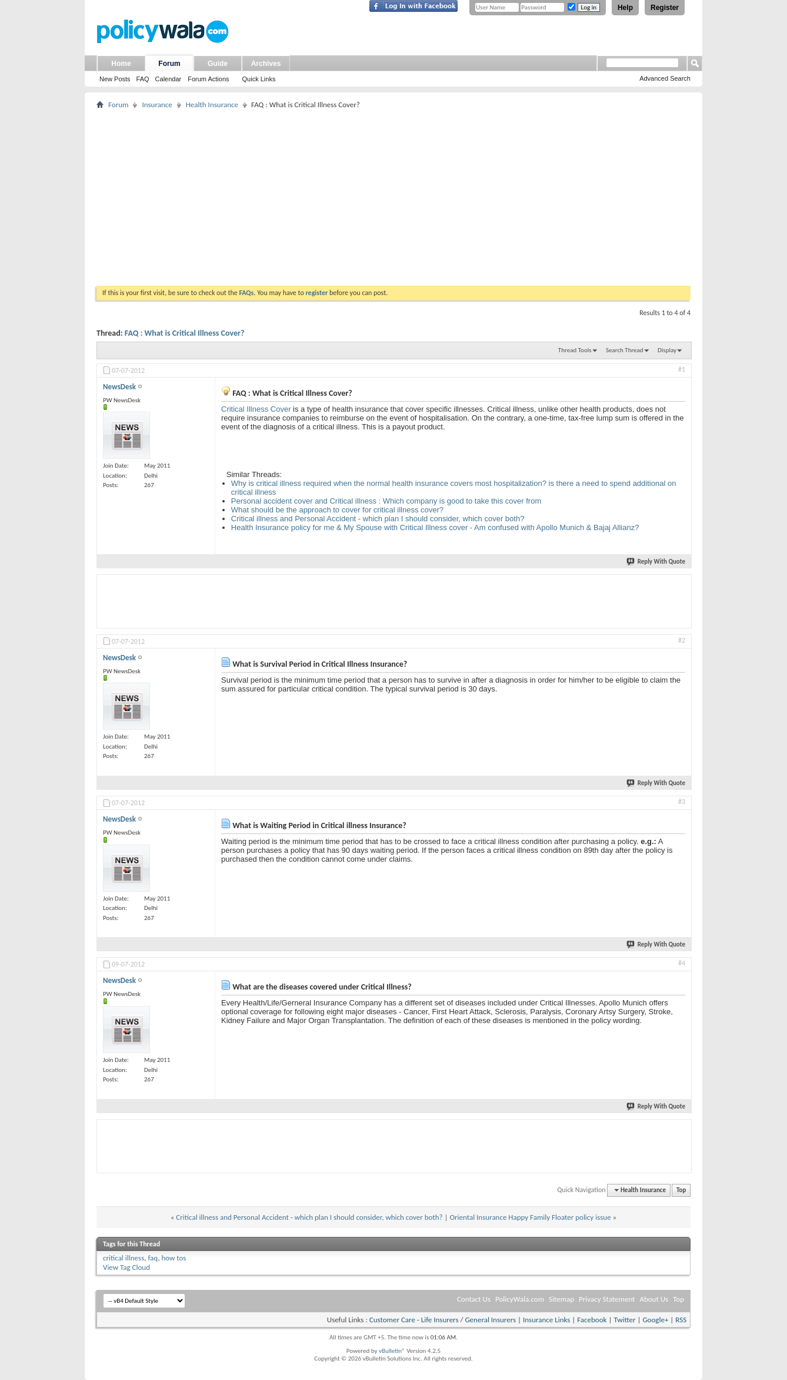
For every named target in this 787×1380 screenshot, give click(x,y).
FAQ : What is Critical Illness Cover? (185, 333)
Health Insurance (212, 104)
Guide (218, 63)
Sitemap (561, 1299)
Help (625, 8)
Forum (169, 63)
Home (121, 63)
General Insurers (490, 1319)
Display (667, 350)
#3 (681, 801)
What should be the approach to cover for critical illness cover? (337, 509)
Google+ (655, 1319)
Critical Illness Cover (256, 409)
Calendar (168, 78)
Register (665, 8)
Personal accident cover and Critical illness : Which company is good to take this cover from (386, 501)
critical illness (123, 1257)
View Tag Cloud (126, 1267)
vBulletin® (392, 1351)
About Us (653, 1299)
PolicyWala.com (519, 1299)
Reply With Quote (656, 561)
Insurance (157, 104)
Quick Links (259, 78)
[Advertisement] (393, 197)
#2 (681, 640)
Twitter (624, 1319)
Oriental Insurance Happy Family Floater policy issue (530, 1217)
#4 (681, 963)
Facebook (591, 1319)
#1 (681, 369)
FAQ (142, 78)
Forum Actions (208, 78)
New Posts (115, 78)
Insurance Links (546, 1319)
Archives (266, 63)
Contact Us (474, 1299)
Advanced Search (665, 78)
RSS (680, 1319)
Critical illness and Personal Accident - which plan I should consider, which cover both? (378, 518)
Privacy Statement (607, 1299)
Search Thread (624, 350)
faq (153, 1257)
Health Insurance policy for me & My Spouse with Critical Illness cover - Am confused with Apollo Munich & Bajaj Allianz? (435, 527)
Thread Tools (575, 350)
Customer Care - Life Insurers (414, 1319)
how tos (173, 1257)
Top (681, 1190)
